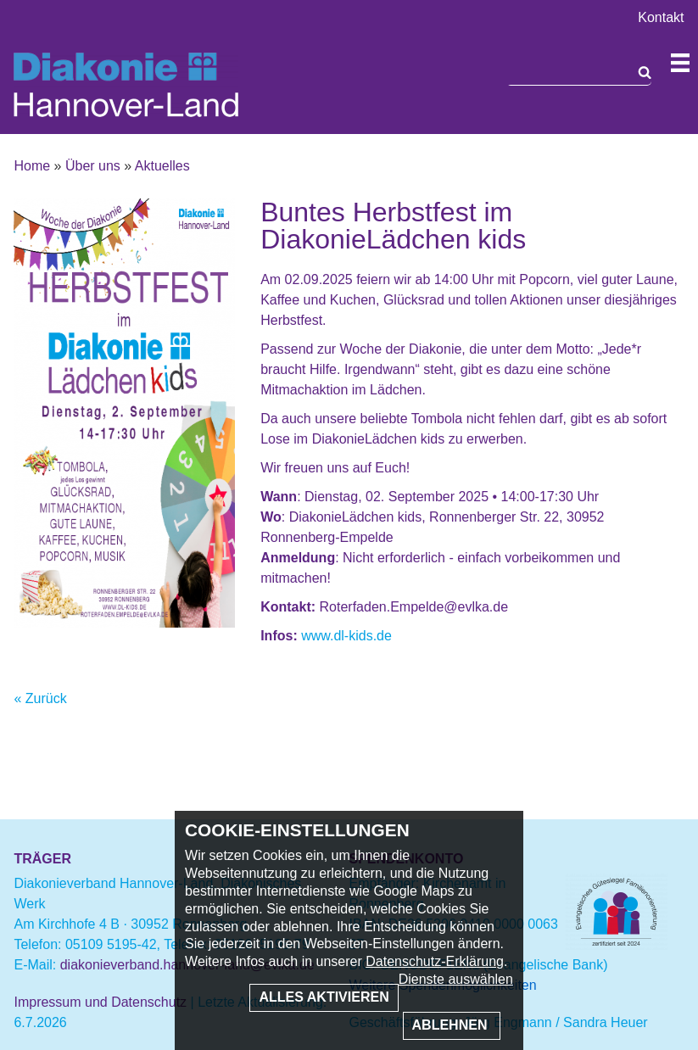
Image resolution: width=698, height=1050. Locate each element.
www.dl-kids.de (346, 635)
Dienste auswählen (456, 979)
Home (32, 166)
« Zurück (40, 698)
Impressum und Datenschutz (100, 1002)
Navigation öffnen (680, 62)
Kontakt (661, 17)
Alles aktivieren (323, 997)
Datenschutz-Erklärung (435, 961)
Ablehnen (451, 1025)
